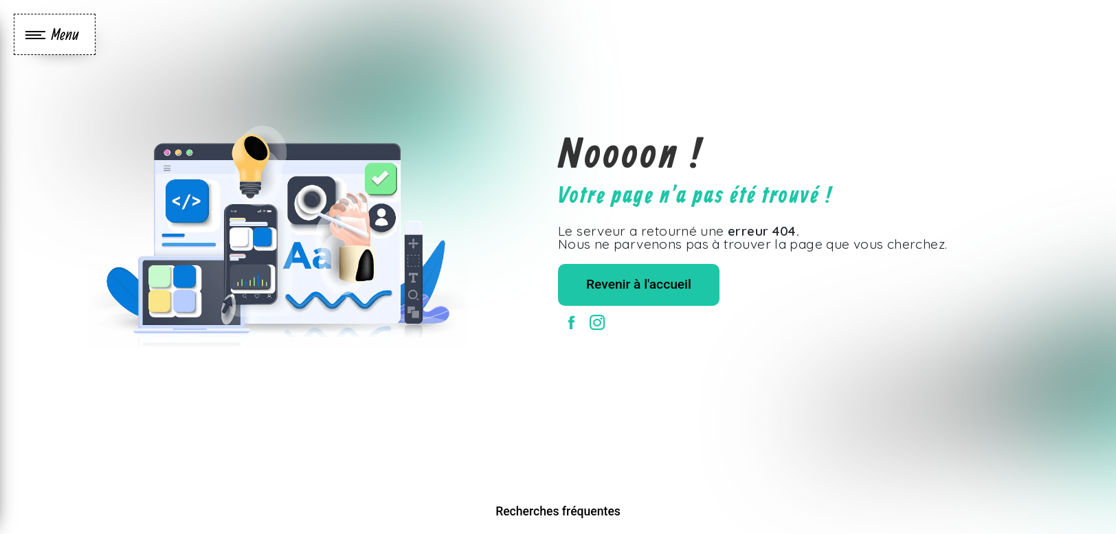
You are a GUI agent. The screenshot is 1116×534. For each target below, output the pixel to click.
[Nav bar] (55, 34)
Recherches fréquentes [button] (558, 511)
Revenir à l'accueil (638, 284)
